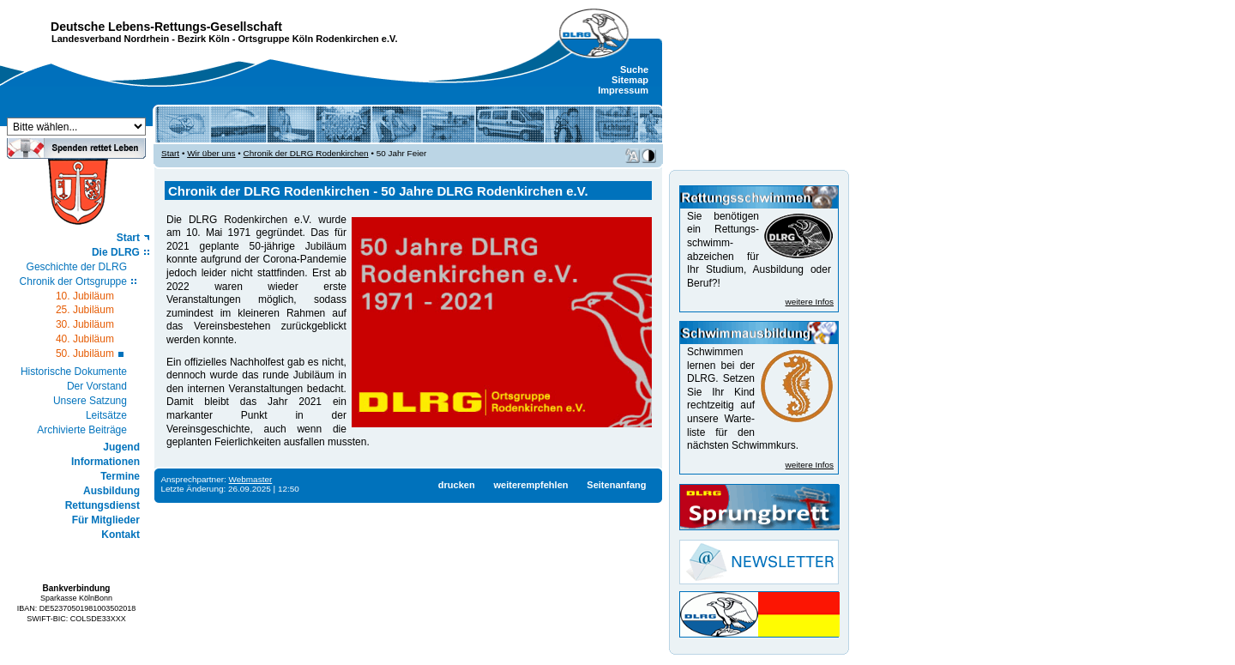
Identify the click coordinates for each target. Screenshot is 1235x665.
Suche (634, 69)
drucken (456, 485)
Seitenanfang (616, 485)
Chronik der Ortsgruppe (73, 281)
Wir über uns (211, 153)
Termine (120, 476)
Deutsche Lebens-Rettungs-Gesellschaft (166, 26)
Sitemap (629, 80)
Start (128, 238)
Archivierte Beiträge (82, 430)
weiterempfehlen (530, 485)
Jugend (121, 447)
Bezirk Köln (204, 38)
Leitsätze (106, 415)
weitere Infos (810, 301)
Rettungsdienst (102, 505)
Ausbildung (111, 491)
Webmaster (251, 479)
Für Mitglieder (106, 520)
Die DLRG (116, 252)
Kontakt (120, 535)
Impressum (623, 90)
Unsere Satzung (90, 401)
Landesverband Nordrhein (110, 38)
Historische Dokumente (74, 372)
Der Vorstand (97, 386)
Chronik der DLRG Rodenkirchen (306, 153)
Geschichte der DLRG (77, 267)
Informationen (105, 462)
